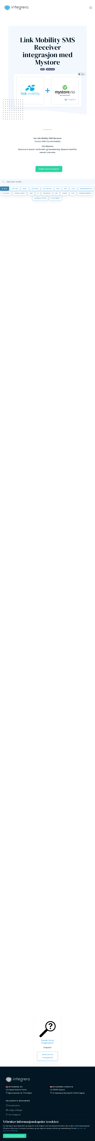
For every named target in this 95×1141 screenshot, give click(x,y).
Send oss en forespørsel (47, 1056)
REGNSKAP (46, 193)
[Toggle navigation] (90, 8)
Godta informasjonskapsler (14, 1136)
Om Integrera (14, 1114)
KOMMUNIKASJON (86, 189)
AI (37, 193)
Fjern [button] (81, 74)
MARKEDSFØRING (85, 193)
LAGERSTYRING (19, 193)
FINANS (64, 193)
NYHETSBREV (55, 198)
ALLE (4, 189)
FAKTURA (15, 189)
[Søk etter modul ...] (49, 182)
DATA (73, 189)
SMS (65, 189)
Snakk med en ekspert (49, 169)
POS (73, 193)
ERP (56, 193)
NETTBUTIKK (47, 189)
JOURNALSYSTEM (40, 198)
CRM (57, 189)
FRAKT (25, 189)
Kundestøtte (14, 1105)
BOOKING (6, 193)
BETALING (35, 189)
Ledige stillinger (15, 1110)
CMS (31, 193)
